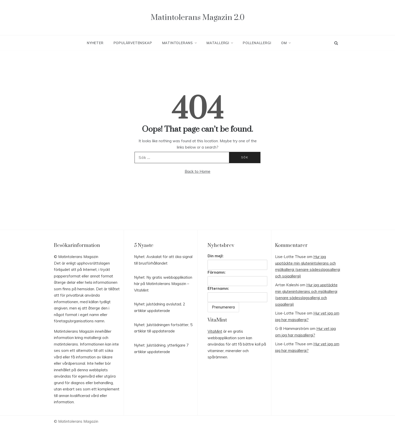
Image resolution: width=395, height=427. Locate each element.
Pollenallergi (257, 43)
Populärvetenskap (133, 43)
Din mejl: (215, 255)
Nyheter (95, 43)
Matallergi (220, 42)
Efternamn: (218, 288)
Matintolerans (179, 42)
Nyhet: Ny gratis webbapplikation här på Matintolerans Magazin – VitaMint (163, 284)
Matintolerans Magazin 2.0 (198, 17)
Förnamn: (216, 272)
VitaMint (215, 331)
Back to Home (197, 171)
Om (285, 42)
